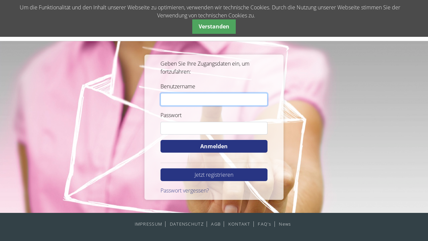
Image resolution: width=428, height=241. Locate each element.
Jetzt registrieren (214, 174)
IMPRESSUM (149, 224)
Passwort (171, 115)
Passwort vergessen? (184, 190)
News (285, 224)
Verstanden (214, 26)
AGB (216, 224)
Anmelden (214, 146)
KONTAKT (239, 224)
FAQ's (264, 224)
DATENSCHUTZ (187, 224)
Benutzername (177, 86)
